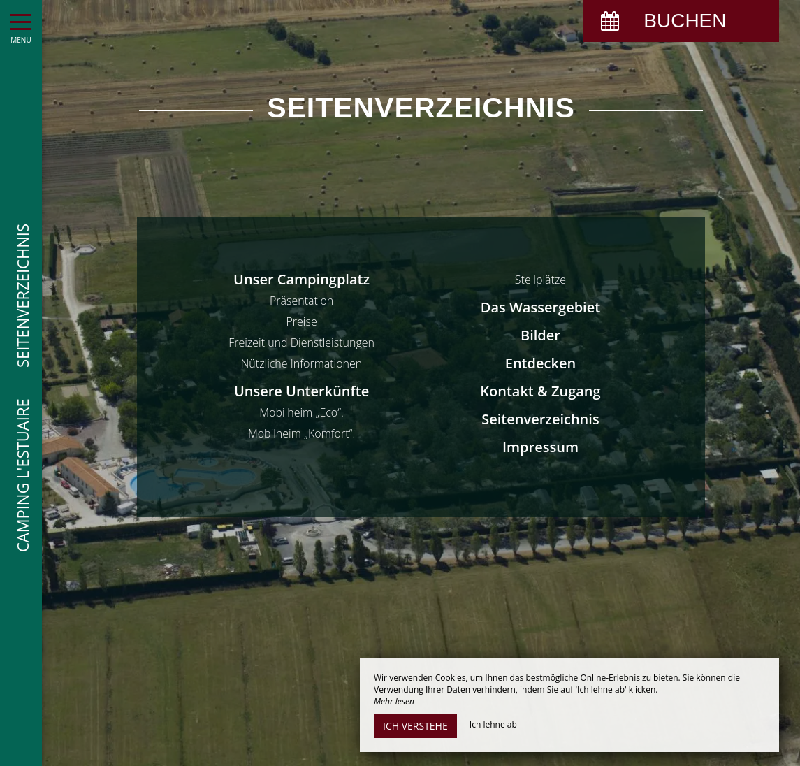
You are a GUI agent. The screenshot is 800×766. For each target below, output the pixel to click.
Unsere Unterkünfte (301, 391)
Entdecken (540, 363)
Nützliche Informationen (301, 363)
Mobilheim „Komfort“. (301, 433)
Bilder (540, 335)
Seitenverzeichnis (540, 419)
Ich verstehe (415, 725)
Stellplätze (540, 279)
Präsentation (301, 300)
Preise (301, 321)
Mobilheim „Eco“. (301, 412)
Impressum (540, 447)
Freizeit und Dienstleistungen (301, 342)
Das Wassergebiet (540, 307)
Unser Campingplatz (301, 279)
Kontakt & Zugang (540, 391)
